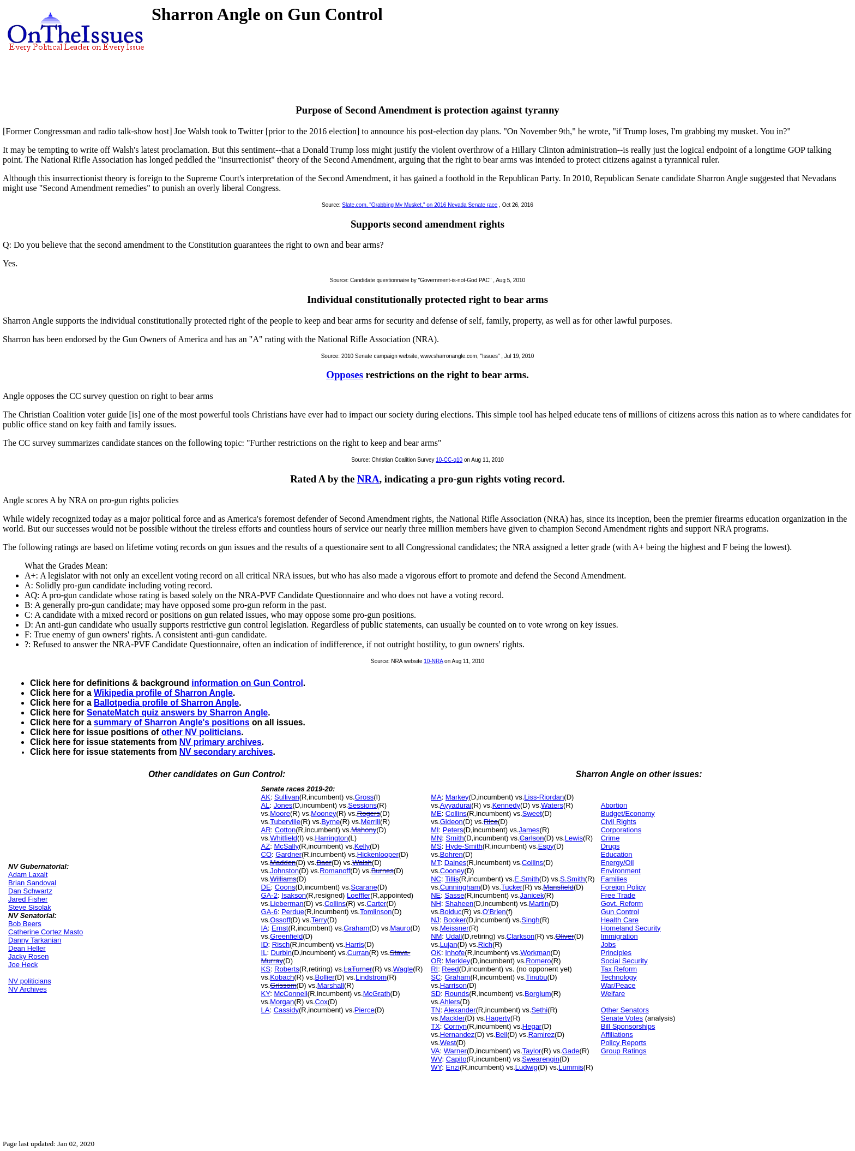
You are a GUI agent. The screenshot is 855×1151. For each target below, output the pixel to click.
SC (436, 977)
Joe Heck (23, 965)
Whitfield (283, 838)
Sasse (454, 895)
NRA (368, 479)
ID (264, 944)
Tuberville (285, 822)
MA (436, 797)
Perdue (292, 912)
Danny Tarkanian (34, 940)
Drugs (610, 846)
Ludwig (526, 1067)
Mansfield (558, 887)
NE (436, 895)
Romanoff (335, 871)
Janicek (532, 895)
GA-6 (269, 912)
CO (266, 854)
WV (436, 1059)
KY (265, 993)
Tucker (511, 887)
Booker (454, 920)
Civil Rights (618, 822)
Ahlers (450, 1002)
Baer (323, 862)
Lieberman (286, 903)
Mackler (452, 1018)
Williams (283, 879)
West (448, 1043)
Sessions (362, 805)
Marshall (330, 985)
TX (435, 1026)
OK (436, 953)
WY (436, 1067)
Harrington (331, 838)
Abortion (614, 805)
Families (614, 879)
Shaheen (459, 903)
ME (436, 813)
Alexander (460, 1010)
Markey (457, 797)
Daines (455, 862)
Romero (538, 961)
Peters (453, 830)
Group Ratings (624, 1051)
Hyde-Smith (464, 846)
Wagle (403, 969)
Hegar (531, 1026)
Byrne (330, 822)
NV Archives (27, 989)
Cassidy (286, 1010)
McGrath (376, 993)
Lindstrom (371, 977)
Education (617, 854)
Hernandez (457, 1034)
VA (435, 1051)
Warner (455, 1051)
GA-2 (269, 895)
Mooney (323, 813)
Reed (450, 969)
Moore (280, 813)
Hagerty (498, 1018)
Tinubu (536, 977)
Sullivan (286, 797)
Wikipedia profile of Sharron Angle (163, 692)
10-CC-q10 (449, 460)
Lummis (570, 1067)
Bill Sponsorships (628, 1026)
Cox (321, 1002)
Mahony (363, 830)
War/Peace (618, 985)
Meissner (454, 928)
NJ (435, 920)
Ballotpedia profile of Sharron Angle (166, 702)
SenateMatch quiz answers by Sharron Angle (177, 712)
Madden (283, 862)
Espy (546, 846)
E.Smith (526, 879)
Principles (616, 953)
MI (434, 830)
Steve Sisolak (29, 907)
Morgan (282, 1002)
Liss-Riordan (544, 797)
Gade (571, 1051)
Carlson (532, 838)
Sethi (539, 1010)
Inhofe (455, 953)
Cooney (452, 871)
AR (266, 830)
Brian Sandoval (32, 883)
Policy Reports (624, 1043)
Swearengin (540, 1059)
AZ (265, 846)
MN (436, 838)
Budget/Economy (628, 813)
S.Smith (572, 879)
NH (436, 903)
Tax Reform (619, 969)
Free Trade (618, 895)
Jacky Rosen (28, 956)
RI (434, 969)
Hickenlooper (378, 854)
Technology (619, 977)
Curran (358, 953)
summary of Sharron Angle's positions (172, 722)
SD (436, 993)
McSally (286, 846)
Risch (281, 944)
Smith (455, 838)
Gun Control (620, 912)
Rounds (456, 993)
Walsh (362, 862)
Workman (535, 953)
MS (436, 846)
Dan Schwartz (30, 891)
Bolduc (451, 912)
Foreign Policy (623, 887)
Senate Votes (622, 1018)
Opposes (344, 374)
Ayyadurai (456, 805)
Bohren (451, 854)
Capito (456, 1059)
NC (436, 879)
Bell (502, 1034)
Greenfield (286, 936)
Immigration (619, 936)
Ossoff (280, 920)
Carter (376, 903)
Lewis (574, 838)
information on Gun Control (247, 683)
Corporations (621, 830)
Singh (530, 920)
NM (436, 936)
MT (435, 862)
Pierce (364, 1010)
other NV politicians (201, 732)
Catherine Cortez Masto (45, 932)
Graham (356, 928)
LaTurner (358, 969)
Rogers (368, 813)
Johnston (284, 871)
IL (264, 953)
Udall (454, 936)
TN (435, 1010)
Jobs (608, 944)
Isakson (293, 895)
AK (265, 797)
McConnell (290, 993)
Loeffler (358, 895)
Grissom (283, 985)
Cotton (285, 830)
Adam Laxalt (27, 874)
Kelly (362, 846)
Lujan (448, 944)
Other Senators (625, 1010)
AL (265, 805)
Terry (319, 920)
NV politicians (29, 981)
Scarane (364, 887)
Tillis (452, 879)
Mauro (400, 928)
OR (436, 961)
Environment (621, 871)
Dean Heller (27, 948)
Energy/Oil (617, 862)
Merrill (370, 822)
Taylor (531, 1051)
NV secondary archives (226, 751)
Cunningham (460, 887)
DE (266, 887)
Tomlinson (376, 912)
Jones (283, 805)
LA (265, 1010)
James (529, 830)
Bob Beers (24, 924)
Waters (552, 805)
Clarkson (520, 936)
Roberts (286, 969)
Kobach (282, 977)
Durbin (281, 953)
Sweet (532, 813)
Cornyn (455, 1026)
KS (265, 969)
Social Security (624, 961)
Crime (610, 838)
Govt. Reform (622, 903)
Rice (491, 822)
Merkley (458, 961)
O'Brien (494, 912)
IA (264, 928)
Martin (539, 903)
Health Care (620, 920)
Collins (335, 903)
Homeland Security (631, 928)
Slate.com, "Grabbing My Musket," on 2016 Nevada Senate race (419, 205)
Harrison (453, 985)
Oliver (564, 936)
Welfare (613, 993)
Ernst (280, 928)
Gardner (288, 854)
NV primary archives (220, 742)
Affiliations (617, 1034)
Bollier (325, 977)
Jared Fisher (27, 899)
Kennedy (506, 805)
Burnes (382, 871)
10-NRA (433, 661)
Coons (285, 887)
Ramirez (541, 1034)
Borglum (538, 993)
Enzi (453, 1067)
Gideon (451, 822)
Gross (364, 797)
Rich (485, 944)
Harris (354, 944)
